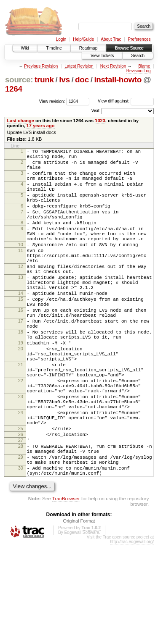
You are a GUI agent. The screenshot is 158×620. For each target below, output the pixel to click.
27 (20, 507)
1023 (100, 120)
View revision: (52, 101)
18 (20, 373)
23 (20, 453)
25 (20, 492)
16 (20, 346)
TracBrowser (66, 574)
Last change (20, 120)
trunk (44, 79)
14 (20, 325)
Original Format (79, 596)
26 (20, 499)
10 (20, 265)
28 (20, 514)
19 (20, 386)
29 (20, 527)
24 (20, 473)
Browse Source (129, 48)
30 (20, 541)
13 (20, 306)
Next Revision (113, 66)
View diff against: (126, 101)
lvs (64, 79)
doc (82, 79)
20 (20, 394)
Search (138, 55)
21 (20, 413)
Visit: (96, 110)
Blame (144, 66)
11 (20, 273)
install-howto (118, 79)
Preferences (139, 39)
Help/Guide (83, 39)
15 (20, 333)
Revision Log (138, 70)
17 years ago (41, 125)
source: (19, 79)
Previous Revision (41, 66)
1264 (13, 88)
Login (61, 39)
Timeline (54, 48)
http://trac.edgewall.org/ (132, 617)
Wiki (25, 48)
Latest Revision (78, 66)
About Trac (111, 39)
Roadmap (88, 48)
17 (20, 360)
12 (20, 292)
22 (20, 433)
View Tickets (102, 55)
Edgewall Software (81, 608)
